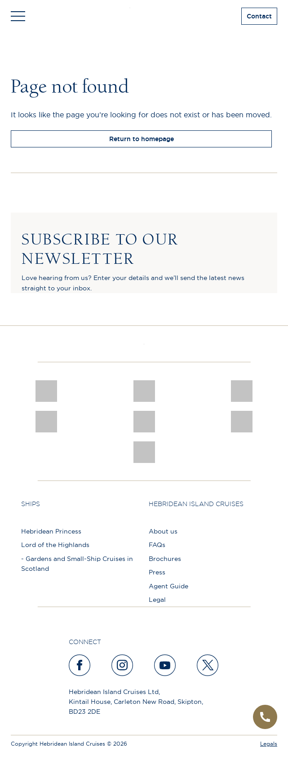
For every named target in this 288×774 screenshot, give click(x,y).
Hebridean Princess (51, 531)
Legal (157, 600)
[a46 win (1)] (241, 391)
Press (157, 572)
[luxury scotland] (144, 421)
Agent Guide (168, 586)
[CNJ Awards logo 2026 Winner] (46, 391)
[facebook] (80, 665)
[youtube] (165, 665)
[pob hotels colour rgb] (46, 421)
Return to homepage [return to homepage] (141, 139)
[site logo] (144, 16)
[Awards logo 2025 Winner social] (144, 391)
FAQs (157, 545)
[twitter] (208, 665)
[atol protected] (144, 452)
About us (163, 531)
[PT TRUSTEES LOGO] (241, 421)
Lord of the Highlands (55, 545)
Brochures (165, 559)
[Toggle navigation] (18, 16)
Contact (259, 16)
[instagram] (122, 665)
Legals (268, 743)
